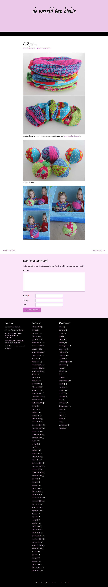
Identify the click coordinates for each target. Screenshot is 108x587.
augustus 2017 (37, 438)
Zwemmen (8, 337)
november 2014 (37, 539)
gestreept (17, 343)
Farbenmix (62, 352)
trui (60, 412)
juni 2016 (35, 479)
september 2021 (37, 352)
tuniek (61, 419)
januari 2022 (36, 339)
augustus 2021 (37, 355)
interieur (62, 371)
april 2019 (35, 381)
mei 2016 (35, 482)
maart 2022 (36, 333)
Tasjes (21, 330)
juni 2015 (35, 517)
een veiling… (9, 250)
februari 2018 (36, 419)
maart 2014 (36, 564)
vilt (60, 422)
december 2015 (37, 498)
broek (61, 336)
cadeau (41, 48)
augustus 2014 (37, 548)
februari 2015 (36, 529)
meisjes (61, 390)
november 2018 (37, 396)
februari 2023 (36, 327)
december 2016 (37, 463)
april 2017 (35, 450)
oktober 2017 (36, 431)
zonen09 (62, 428)
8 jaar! (9, 348)
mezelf (61, 393)
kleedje (61, 384)
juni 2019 (35, 374)
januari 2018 (36, 422)
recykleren (62, 396)
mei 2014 (35, 558)
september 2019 (37, 371)
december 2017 (37, 425)
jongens (61, 377)
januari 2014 (36, 571)
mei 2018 (35, 409)
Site (24, 305)
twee (65, 136)
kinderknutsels (64, 381)
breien (61, 333)
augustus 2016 (37, 476)
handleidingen (73, 136)
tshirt (61, 415)
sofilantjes (62, 403)
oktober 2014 (36, 542)
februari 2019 (36, 387)
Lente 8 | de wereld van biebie (15, 346)
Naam (26, 296)
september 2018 (37, 403)
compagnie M (63, 346)
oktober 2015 (36, 504)
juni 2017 (35, 444)
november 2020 (37, 368)
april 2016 (35, 485)
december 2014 (37, 536)
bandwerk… (99, 250)
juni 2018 (35, 406)
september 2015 (37, 507)
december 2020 (37, 365)
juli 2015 (35, 514)
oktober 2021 (36, 349)
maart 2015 (36, 526)
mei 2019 (35, 377)
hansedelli (62, 365)
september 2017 (37, 434)
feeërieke (62, 355)
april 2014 (35, 561)
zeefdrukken (63, 425)
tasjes (61, 409)
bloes (61, 327)
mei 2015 (35, 520)
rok (60, 400)
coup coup (62, 349)
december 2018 (37, 393)
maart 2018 (36, 415)
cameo (61, 343)
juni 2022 (35, 330)
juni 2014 (35, 555)
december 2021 (37, 343)
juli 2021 (35, 358)
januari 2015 (36, 533)
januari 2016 (36, 495)
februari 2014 (36, 567)
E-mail (26, 300)
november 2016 (37, 466)
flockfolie (62, 358)
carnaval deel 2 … (16, 327)
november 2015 (37, 501)
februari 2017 (36, 457)
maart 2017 (36, 453)
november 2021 (37, 346)
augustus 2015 (37, 510)
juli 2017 (35, 441)
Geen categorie (64, 362)
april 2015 (35, 523)
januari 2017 (36, 460)
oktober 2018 (36, 400)
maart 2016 (36, 488)
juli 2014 (35, 552)
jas (60, 374)
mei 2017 (35, 447)
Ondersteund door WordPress (62, 583)
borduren (62, 330)
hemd (61, 368)
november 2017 (37, 428)
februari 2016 (36, 491)
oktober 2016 (36, 469)
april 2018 (35, 412)
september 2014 (37, 545)
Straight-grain (63, 406)
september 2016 (37, 472)
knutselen (47, 48)
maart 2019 (36, 384)
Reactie (26, 270)
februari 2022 (36, 336)
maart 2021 (36, 362)
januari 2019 (36, 390)
